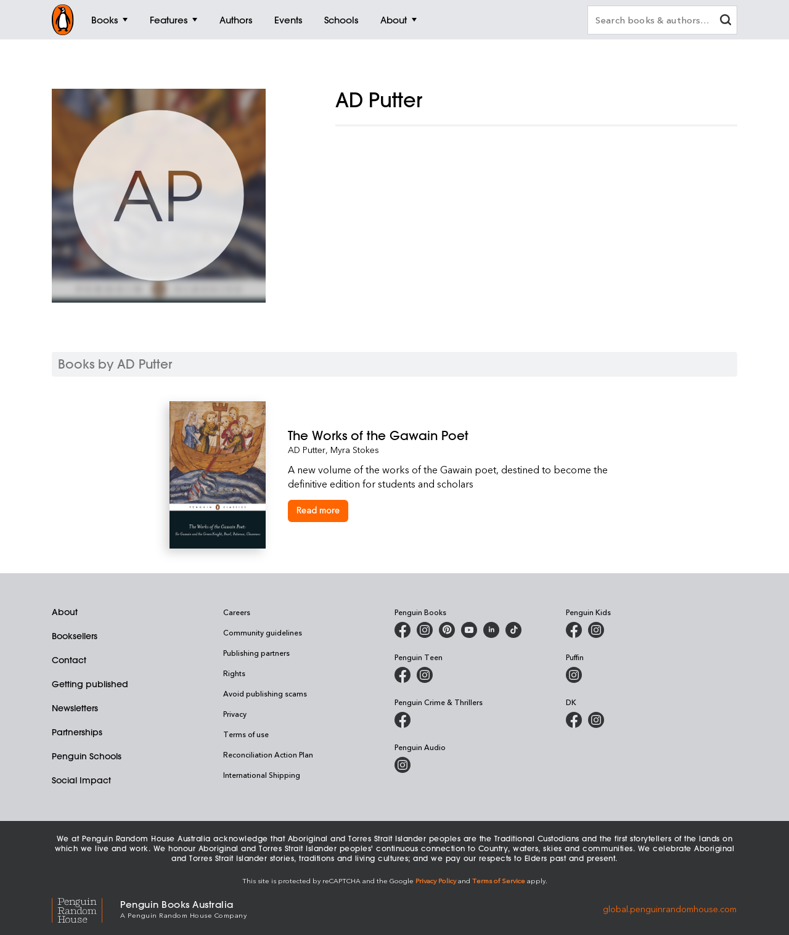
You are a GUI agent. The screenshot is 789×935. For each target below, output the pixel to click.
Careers (236, 612)
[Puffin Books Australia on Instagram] (574, 675)
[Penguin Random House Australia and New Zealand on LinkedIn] (491, 630)
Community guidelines (262, 632)
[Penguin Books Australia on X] (447, 630)
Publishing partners (256, 652)
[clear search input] (725, 21)
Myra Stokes (354, 449)
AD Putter (306, 449)
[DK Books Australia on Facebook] (574, 720)
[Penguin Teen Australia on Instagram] (425, 675)
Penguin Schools (86, 756)
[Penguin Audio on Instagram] (402, 765)
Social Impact (81, 780)
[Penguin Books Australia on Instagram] (425, 630)
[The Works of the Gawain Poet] (453, 435)
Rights (234, 673)
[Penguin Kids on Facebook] (574, 630)
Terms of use (246, 734)
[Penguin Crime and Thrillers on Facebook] (402, 720)
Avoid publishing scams (265, 693)
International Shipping (261, 774)
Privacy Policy (435, 880)
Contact (69, 660)
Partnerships (77, 732)
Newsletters (75, 708)
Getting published (90, 684)
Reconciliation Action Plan (268, 754)
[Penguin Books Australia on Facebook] (402, 630)
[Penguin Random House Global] (86, 908)
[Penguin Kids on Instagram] (596, 630)
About (65, 612)
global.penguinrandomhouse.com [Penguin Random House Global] (670, 908)
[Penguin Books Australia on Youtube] (469, 630)
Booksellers (74, 636)
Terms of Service (498, 880)
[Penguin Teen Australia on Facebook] (402, 675)
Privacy (235, 713)
